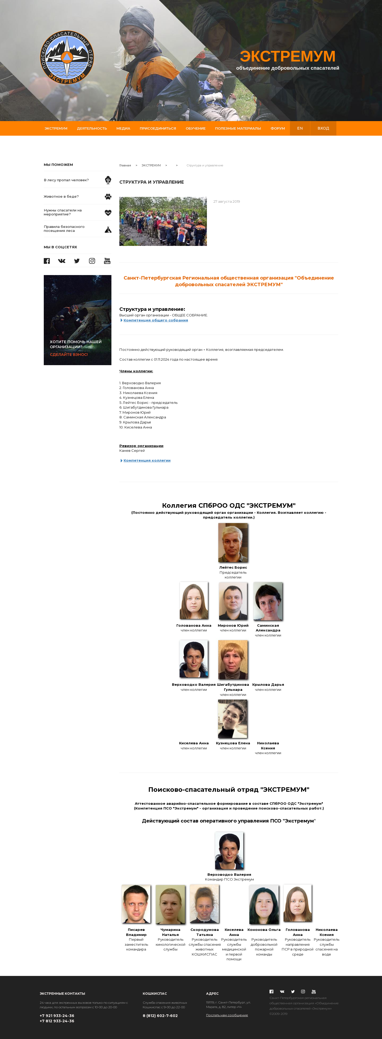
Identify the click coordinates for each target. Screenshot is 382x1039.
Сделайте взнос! (80, 348)
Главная (125, 165)
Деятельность (92, 128)
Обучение (196, 128)
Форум (278, 128)
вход (323, 128)
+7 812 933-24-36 (57, 1021)
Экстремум (56, 128)
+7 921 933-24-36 (57, 1015)
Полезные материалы (238, 128)
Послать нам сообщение (227, 1015)
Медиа (123, 128)
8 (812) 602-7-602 (160, 1015)
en (300, 128)
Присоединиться (158, 128)
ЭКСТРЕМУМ (151, 165)
